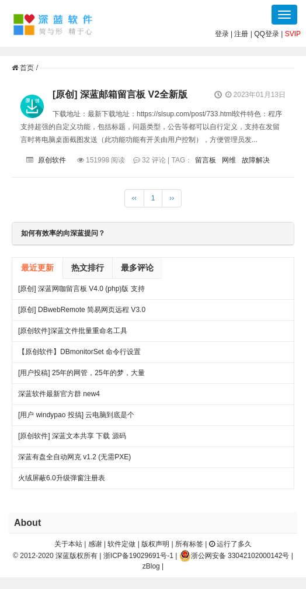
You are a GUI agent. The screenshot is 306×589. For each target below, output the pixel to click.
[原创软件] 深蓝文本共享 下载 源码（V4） (72, 439)
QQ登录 (266, 34)
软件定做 (121, 544)
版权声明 (155, 544)
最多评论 (137, 267)
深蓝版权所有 (76, 556)
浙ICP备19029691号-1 (138, 556)
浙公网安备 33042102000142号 (234, 556)
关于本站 (68, 544)
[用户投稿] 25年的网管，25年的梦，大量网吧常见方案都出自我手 (81, 376)
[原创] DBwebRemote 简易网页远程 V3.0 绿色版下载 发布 (81, 313)
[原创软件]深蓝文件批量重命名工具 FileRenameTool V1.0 (72, 334)
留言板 (205, 160)
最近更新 (37, 267)
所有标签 (189, 544)
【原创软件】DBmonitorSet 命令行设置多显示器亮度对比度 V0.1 (79, 355)
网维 (229, 160)
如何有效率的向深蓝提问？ (63, 233)
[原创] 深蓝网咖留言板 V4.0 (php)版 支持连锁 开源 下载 (81, 292)
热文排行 (87, 267)
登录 (222, 34)
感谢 (95, 544)
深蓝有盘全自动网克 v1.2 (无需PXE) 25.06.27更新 (74, 460)
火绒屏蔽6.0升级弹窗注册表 (61, 478)
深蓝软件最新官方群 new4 (59, 394)
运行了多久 (230, 544)
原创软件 (52, 160)
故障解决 (256, 160)
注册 (241, 34)
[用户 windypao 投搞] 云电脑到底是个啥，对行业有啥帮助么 (76, 418)
